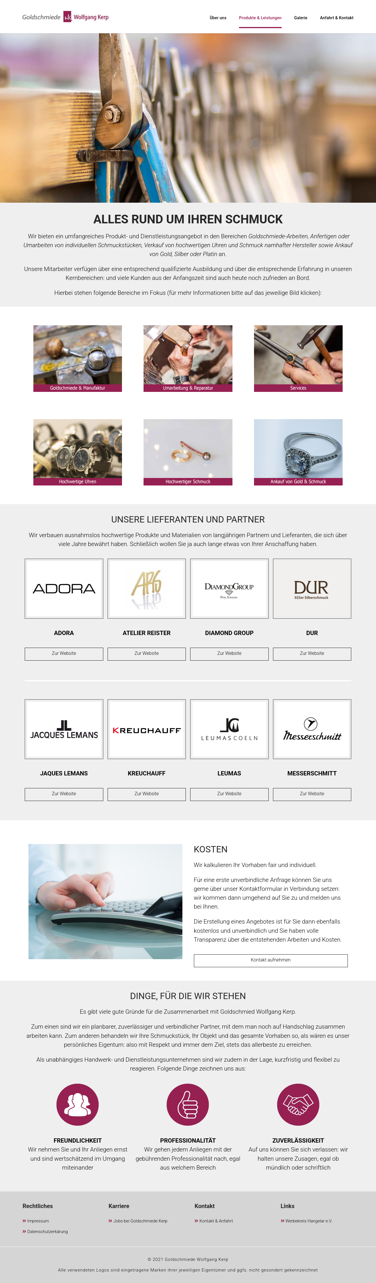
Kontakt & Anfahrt (213, 1221)
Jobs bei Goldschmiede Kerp (137, 1221)
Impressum (35, 1221)
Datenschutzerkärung (45, 1232)
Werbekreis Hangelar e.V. (306, 1221)
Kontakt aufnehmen (271, 960)
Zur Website (64, 653)
